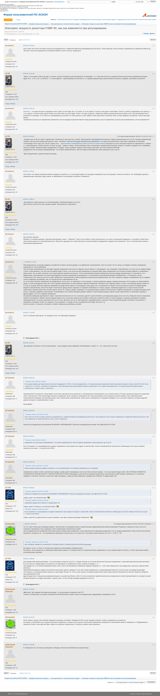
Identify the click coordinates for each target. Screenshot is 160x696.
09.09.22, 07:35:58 (28, 589)
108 (16, 612)
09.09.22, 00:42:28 (28, 378)
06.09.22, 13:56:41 (28, 199)
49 (16, 544)
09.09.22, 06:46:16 (30, 524)
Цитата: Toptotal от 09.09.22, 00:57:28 (37, 500)
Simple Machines (22, 693)
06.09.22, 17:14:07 (30, 262)
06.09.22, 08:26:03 (28, 136)
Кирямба (11, 524)
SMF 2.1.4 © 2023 (13, 693)
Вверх (6, 673)
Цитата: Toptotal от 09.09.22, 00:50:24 (37, 509)
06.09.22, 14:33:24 (28, 234)
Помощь (132, 693)
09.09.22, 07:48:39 (28, 644)
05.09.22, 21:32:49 (28, 73)
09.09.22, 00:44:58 (28, 410)
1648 (16, 99)
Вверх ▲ (149, 693)
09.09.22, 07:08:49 (28, 558)
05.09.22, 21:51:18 (28, 108)
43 (16, 398)
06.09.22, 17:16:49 (28, 312)
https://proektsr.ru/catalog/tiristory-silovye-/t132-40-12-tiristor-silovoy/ (83, 143)
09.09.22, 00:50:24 (28, 436)
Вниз (6, 40)
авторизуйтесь (60, 2)
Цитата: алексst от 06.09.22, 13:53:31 (37, 465)
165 (16, 66)
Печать (153, 40)
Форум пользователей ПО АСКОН (25, 14)
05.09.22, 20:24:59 (28, 45)
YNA (9, 488)
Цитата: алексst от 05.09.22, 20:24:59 (37, 414)
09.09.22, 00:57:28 (28, 462)
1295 (16, 511)
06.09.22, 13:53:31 (28, 171)
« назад (145, 33)
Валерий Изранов (10, 590)
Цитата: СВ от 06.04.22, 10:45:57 (36, 381)
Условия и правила (141, 693)
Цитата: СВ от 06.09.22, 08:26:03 (36, 440)
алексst (10, 45)
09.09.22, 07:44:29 (28, 617)
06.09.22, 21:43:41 (28, 343)
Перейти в (110, 682)
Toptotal (10, 378)
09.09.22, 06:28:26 (28, 487)
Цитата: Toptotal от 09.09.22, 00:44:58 (37, 491)
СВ (8, 73)
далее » (152, 33)
